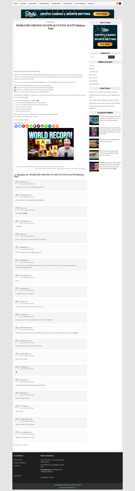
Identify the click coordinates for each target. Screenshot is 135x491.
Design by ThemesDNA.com (67, 487)
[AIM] (46, 126)
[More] (57, 126)
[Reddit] (27, 126)
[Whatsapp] (31, 126)
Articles (91, 3)
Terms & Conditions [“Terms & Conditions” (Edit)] (20, 463)
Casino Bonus (93, 71)
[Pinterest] (23, 126)
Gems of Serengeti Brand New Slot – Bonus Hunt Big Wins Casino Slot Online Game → (61, 168)
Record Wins (56, 3)
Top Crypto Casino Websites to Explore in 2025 (104, 100)
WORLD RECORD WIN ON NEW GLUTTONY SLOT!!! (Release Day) (50, 27)
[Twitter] (19, 126)
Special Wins (67, 3)
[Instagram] (42, 126)
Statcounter (17, 475)
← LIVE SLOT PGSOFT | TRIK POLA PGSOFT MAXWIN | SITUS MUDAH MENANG (39, 166)
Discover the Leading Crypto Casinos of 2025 (103, 92)
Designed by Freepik (47, 477)
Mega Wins (32, 3)
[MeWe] (49, 126)
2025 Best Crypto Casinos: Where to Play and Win (104, 103)
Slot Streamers (80, 3)
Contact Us (17, 465)
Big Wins (23, 3)
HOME (15, 3)
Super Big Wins (44, 3)
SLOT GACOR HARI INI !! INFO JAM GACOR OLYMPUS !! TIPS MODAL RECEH (109, 153)
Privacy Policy (18, 460)
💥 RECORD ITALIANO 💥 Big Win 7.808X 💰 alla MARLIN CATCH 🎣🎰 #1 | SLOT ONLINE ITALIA (110, 118)
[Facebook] (16, 126)
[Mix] (53, 126)
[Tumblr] (38, 126)
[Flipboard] (34, 126)
